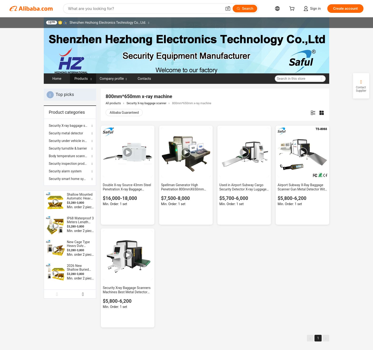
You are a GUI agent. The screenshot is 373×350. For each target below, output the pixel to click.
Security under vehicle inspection (70, 141)
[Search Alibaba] (144, 8)
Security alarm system (65, 171)
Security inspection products (70, 164)
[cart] (292, 9)
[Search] (245, 8)
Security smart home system (70, 179)
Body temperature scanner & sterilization (70, 156)
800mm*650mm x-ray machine (191, 103)
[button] (228, 8)
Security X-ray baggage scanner (70, 126)
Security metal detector (66, 133)
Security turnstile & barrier (68, 148)
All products (113, 103)
